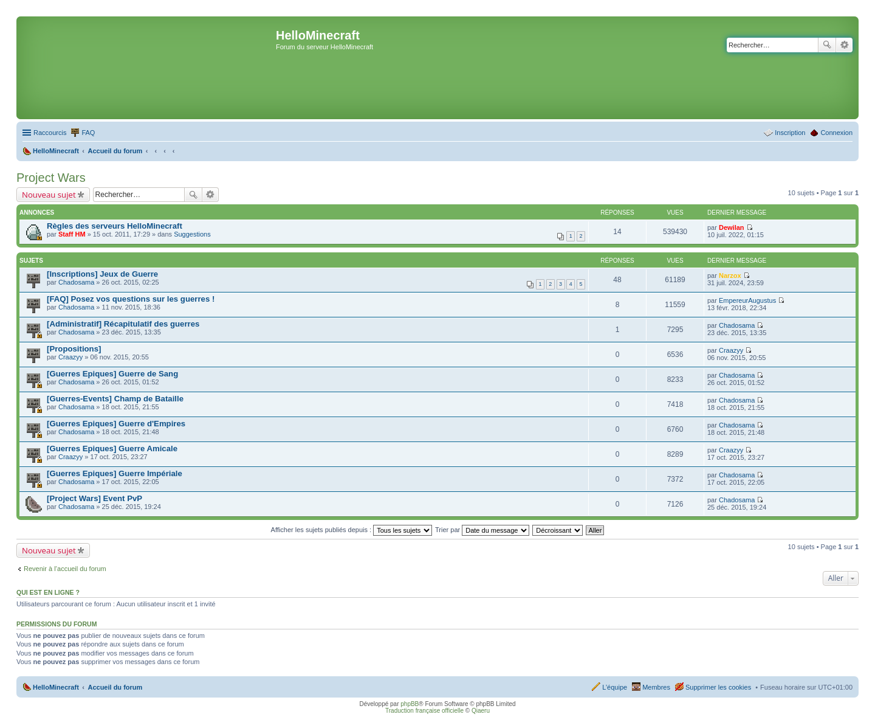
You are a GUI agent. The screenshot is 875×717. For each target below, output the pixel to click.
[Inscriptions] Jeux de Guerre (102, 274)
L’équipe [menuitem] (614, 687)
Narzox (730, 275)
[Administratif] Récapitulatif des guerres (123, 323)
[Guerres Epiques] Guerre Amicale (112, 448)
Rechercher (827, 45)
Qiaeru (481, 710)
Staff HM (72, 234)
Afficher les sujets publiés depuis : (352, 529)
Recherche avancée (844, 45)
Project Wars (51, 177)
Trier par (482, 529)
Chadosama (76, 282)
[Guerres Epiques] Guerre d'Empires (116, 423)
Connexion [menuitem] (836, 132)
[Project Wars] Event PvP (94, 498)
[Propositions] (74, 348)
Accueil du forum (115, 687)
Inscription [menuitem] (790, 132)
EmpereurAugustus (747, 300)
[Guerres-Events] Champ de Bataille (115, 398)
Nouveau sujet (49, 194)
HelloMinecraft (56, 687)
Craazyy (70, 357)
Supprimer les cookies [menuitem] (718, 687)
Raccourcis (49, 132)
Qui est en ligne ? (48, 592)
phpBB (409, 704)
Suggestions (192, 234)
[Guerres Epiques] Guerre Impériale (114, 473)
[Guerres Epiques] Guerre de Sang (112, 373)
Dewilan (731, 227)
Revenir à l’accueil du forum (65, 568)
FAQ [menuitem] (88, 132)
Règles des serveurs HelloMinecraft (114, 225)
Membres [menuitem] (656, 687)
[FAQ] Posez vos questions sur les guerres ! (130, 298)
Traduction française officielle (424, 710)
